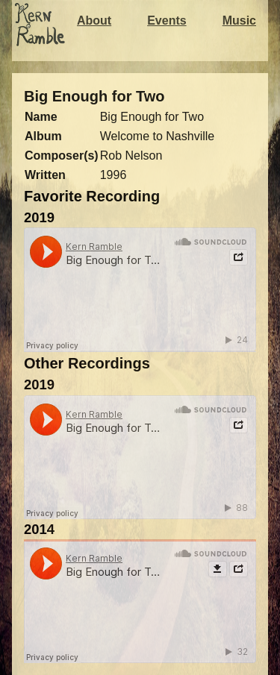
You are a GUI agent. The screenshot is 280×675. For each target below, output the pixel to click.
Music (239, 20)
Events (166, 20)
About (94, 20)
